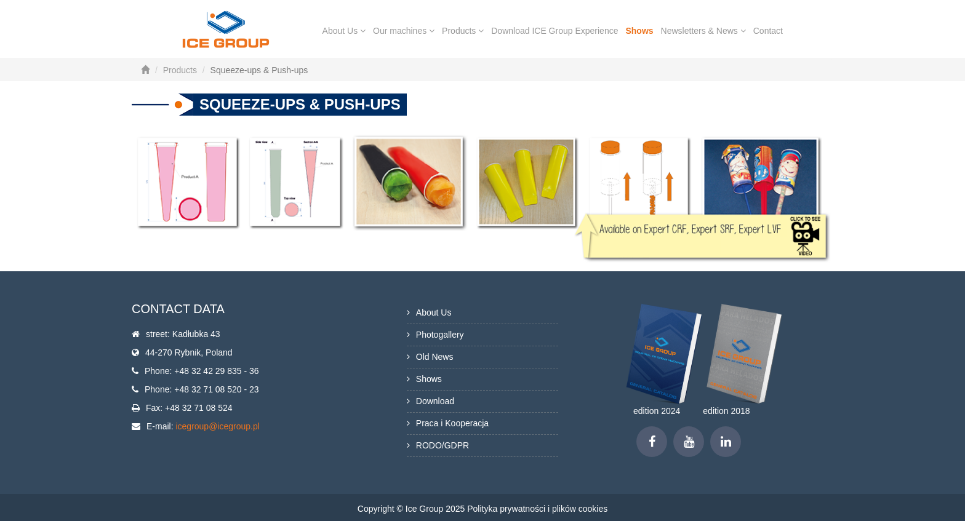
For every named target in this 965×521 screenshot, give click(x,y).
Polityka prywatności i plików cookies (537, 509)
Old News (435, 357)
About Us (344, 31)
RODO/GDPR (442, 445)
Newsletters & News (703, 31)
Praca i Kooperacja (452, 423)
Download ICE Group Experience (554, 31)
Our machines (403, 31)
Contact (768, 31)
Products (463, 31)
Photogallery (440, 335)
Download (435, 401)
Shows (639, 31)
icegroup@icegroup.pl (217, 426)
